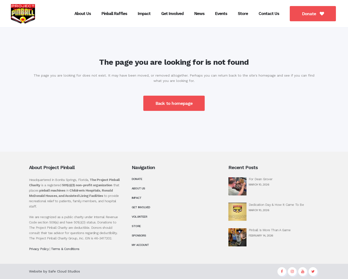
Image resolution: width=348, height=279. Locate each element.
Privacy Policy (39, 249)
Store (136, 226)
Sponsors (139, 235)
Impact (136, 198)
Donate (309, 13)
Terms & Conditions (65, 249)
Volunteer (139, 216)
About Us (138, 188)
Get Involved (141, 207)
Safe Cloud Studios (64, 271)
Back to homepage (174, 103)
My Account (140, 245)
